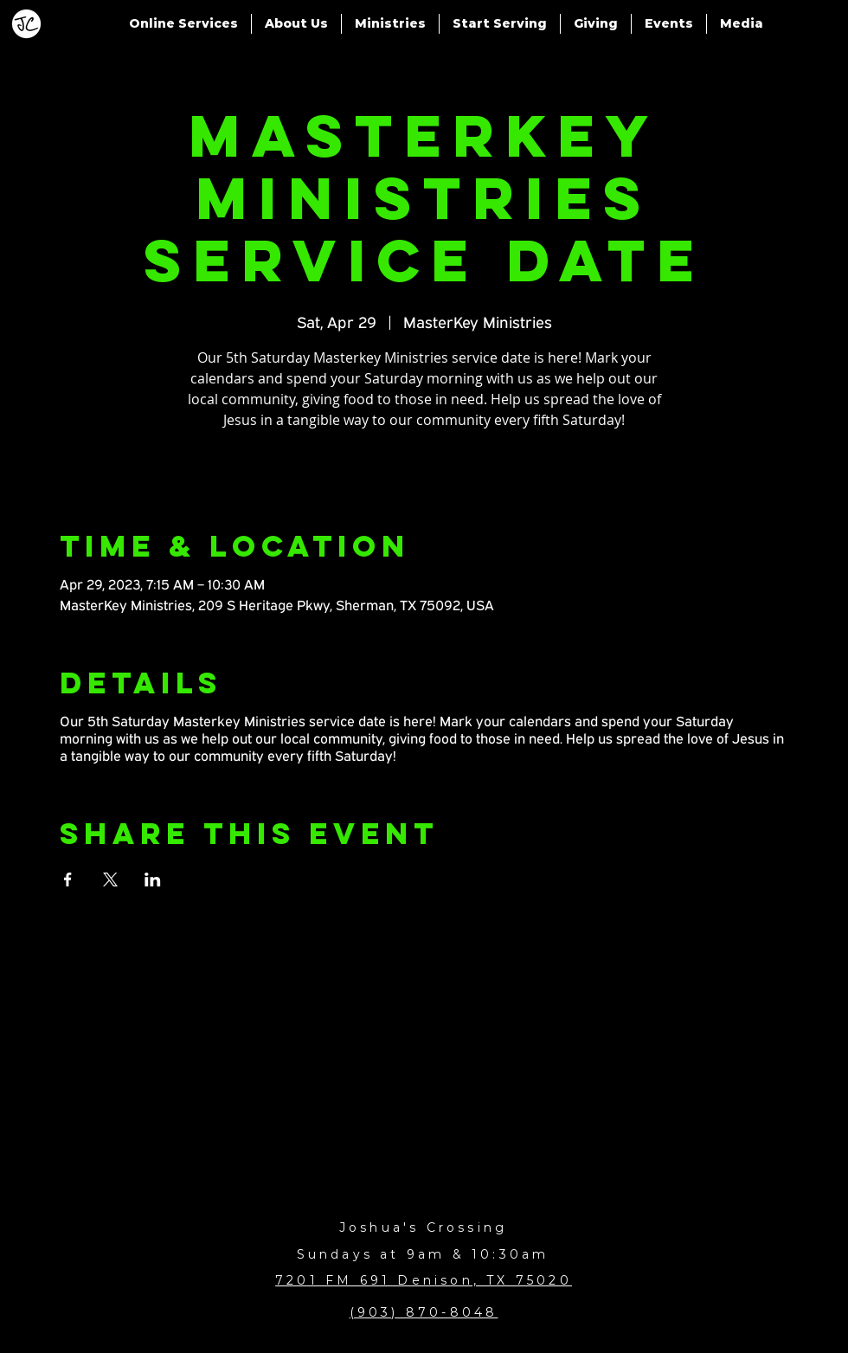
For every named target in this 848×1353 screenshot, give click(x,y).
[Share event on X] (110, 879)
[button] (183, 24)
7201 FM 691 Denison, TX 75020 (423, 1280)
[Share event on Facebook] (68, 879)
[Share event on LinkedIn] (153, 879)
